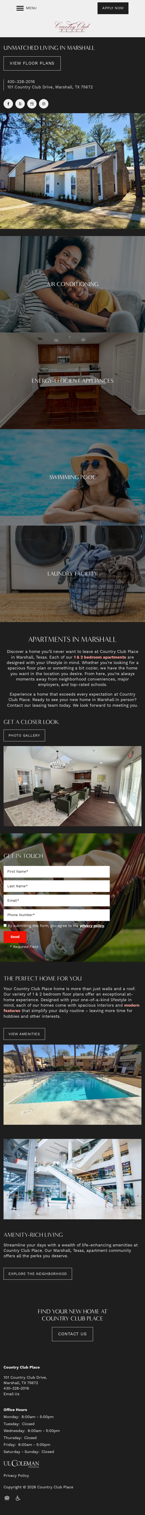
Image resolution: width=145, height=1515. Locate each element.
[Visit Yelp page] (20, 103)
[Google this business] (32, 103)
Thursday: (13, 1438)
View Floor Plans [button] (32, 63)
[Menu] (27, 8)
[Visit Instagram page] (43, 103)
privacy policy (92, 926)
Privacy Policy (16, 1475)
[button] (113, 8)
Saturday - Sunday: (21, 1451)
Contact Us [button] (72, 1334)
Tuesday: (12, 1424)
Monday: (11, 1417)
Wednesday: (15, 1430)
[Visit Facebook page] (8, 103)
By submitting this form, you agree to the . (56, 926)
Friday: (10, 1444)
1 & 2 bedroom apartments (100, 657)
